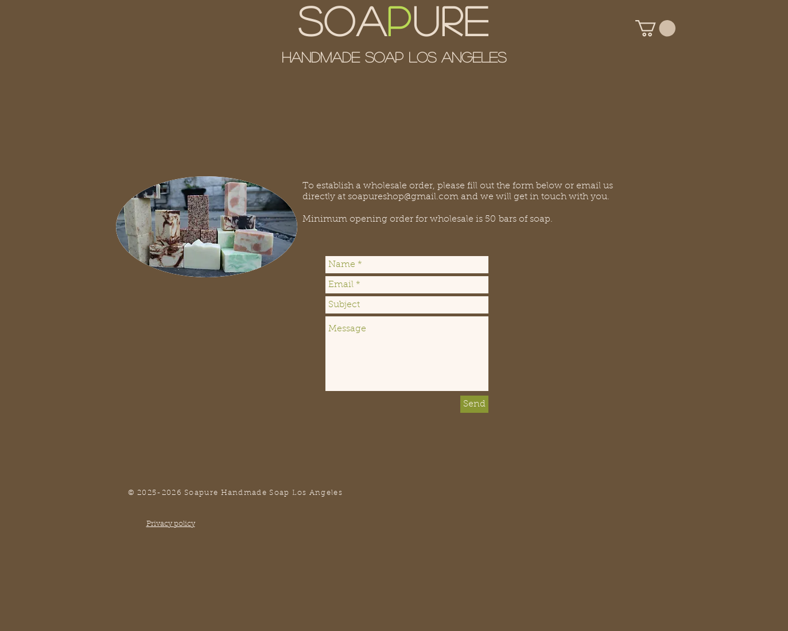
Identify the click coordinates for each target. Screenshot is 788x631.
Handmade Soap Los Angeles (394, 57)
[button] (655, 28)
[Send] (474, 404)
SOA (342, 20)
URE (451, 20)
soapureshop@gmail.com (403, 197)
